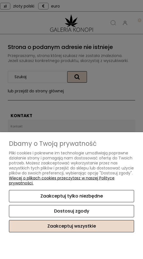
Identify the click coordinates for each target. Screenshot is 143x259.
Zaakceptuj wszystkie (71, 226)
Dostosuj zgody (71, 211)
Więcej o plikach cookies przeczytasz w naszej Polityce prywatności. (62, 180)
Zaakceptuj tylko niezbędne (71, 196)
